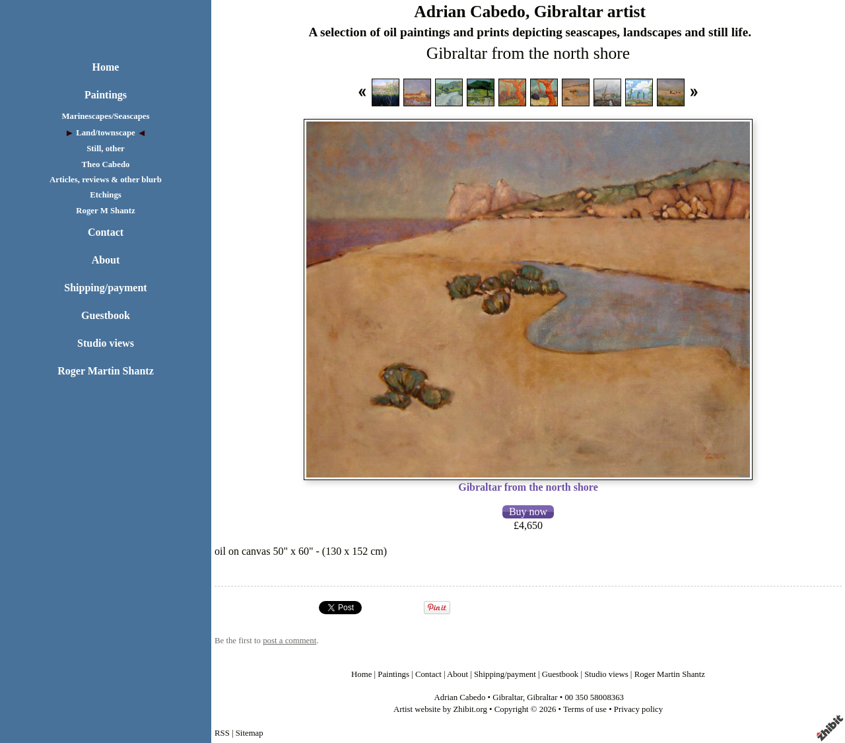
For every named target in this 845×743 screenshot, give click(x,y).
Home (105, 67)
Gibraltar (507, 697)
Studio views (105, 343)
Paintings (105, 94)
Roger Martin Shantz (105, 370)
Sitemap (249, 733)
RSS (222, 733)
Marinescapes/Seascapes (106, 116)
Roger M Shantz (105, 210)
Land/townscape (105, 132)
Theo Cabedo (106, 164)
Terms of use (585, 709)
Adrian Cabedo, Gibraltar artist (530, 11)
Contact (105, 232)
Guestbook (105, 315)
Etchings (105, 194)
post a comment (289, 640)
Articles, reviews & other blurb (106, 179)
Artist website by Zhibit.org (440, 709)
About (106, 259)
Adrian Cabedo (460, 697)
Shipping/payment (105, 287)
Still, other (105, 148)
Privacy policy (638, 709)
